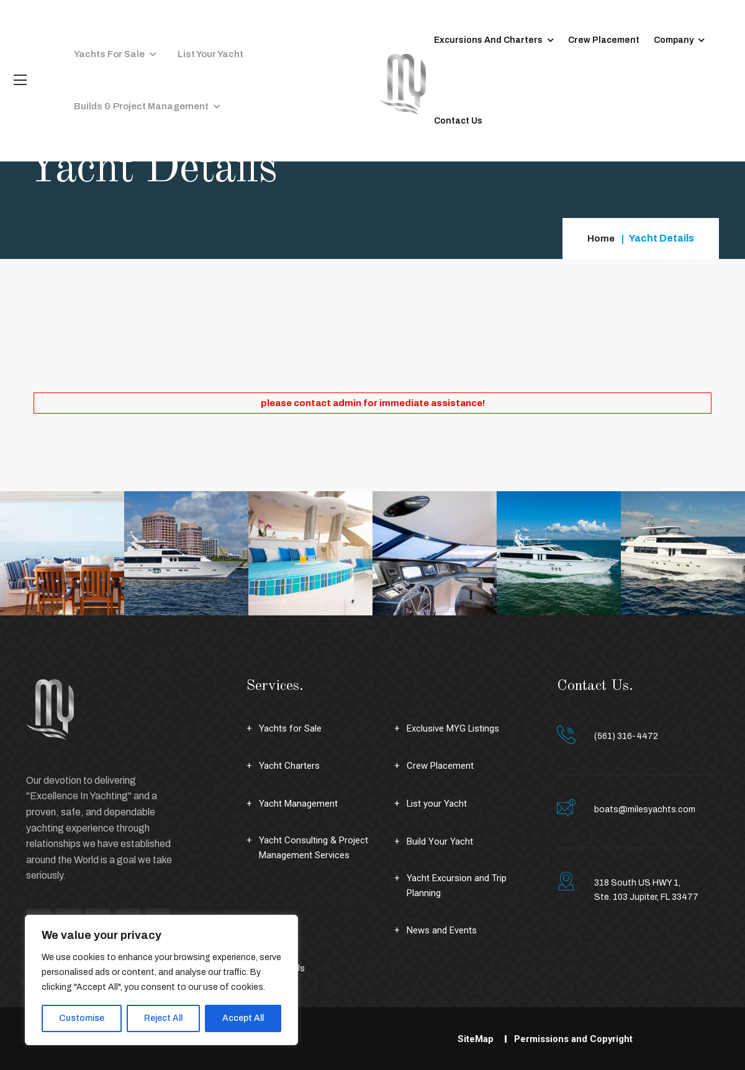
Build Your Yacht (441, 840)
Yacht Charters (290, 765)
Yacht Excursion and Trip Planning (459, 886)
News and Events (444, 932)
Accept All (243, 1018)
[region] (161, 980)
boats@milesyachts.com (644, 809)
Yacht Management (300, 803)
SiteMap (471, 1040)
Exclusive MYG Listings (458, 728)
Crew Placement (590, 40)
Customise (81, 1018)
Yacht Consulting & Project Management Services (315, 849)
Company (660, 40)
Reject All (163, 1018)
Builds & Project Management (135, 120)
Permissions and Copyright (574, 1040)
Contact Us (445, 120)
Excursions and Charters (475, 40)
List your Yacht (197, 40)
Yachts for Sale (104, 40)
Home (601, 238)
